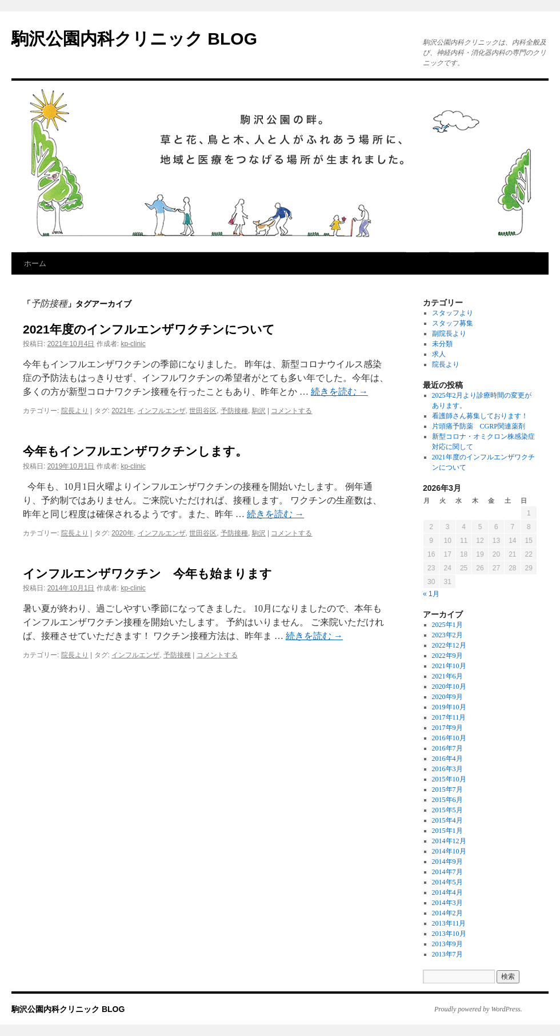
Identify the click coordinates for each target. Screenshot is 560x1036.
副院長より (449, 334)
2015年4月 (447, 820)
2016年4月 (447, 759)
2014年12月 (449, 841)
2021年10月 (449, 666)
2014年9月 (447, 862)
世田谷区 (203, 411)
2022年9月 (447, 656)
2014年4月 (447, 892)
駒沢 (259, 411)
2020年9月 (447, 697)
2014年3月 (447, 903)
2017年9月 (447, 728)
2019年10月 (449, 707)
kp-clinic (133, 344)
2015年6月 (447, 800)
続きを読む (339, 391)
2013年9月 (447, 944)
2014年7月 (447, 872)
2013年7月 (447, 954)
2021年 (122, 411)
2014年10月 (449, 851)
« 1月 (431, 594)
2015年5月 (447, 810)
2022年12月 (449, 645)
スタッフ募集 (452, 323)
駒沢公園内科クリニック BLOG (134, 38)
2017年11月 (449, 717)
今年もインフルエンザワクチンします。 (135, 451)
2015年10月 (449, 779)
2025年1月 (447, 625)
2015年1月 (447, 831)
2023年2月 (447, 635)
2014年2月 (447, 913)
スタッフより (452, 313)
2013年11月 (449, 923)
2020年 (122, 533)
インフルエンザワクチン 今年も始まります (147, 573)
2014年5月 (447, 882)
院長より (75, 411)
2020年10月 (449, 686)
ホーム (35, 263)
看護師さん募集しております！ (480, 416)
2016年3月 (447, 769)
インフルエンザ (162, 411)
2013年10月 (449, 934)
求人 (439, 354)
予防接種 (234, 411)
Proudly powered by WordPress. (478, 1009)
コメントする (291, 411)
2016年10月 (449, 738)
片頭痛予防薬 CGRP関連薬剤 (478, 426)
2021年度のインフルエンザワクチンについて (149, 329)
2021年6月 (447, 676)
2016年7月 (447, 748)
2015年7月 (447, 789)
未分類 (442, 344)
